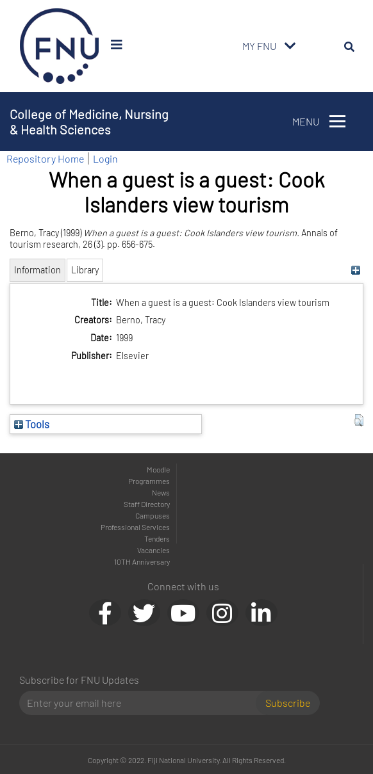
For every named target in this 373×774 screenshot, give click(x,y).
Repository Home (45, 158)
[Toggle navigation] (290, 46)
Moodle (158, 469)
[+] (355, 270)
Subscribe (287, 703)
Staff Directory (147, 503)
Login (105, 158)
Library (85, 269)
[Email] (142, 703)
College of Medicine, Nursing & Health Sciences (89, 121)
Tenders (157, 538)
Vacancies (153, 549)
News (161, 492)
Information (37, 269)
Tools (31, 423)
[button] (358, 420)
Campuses (152, 515)
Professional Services (135, 526)
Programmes (149, 480)
